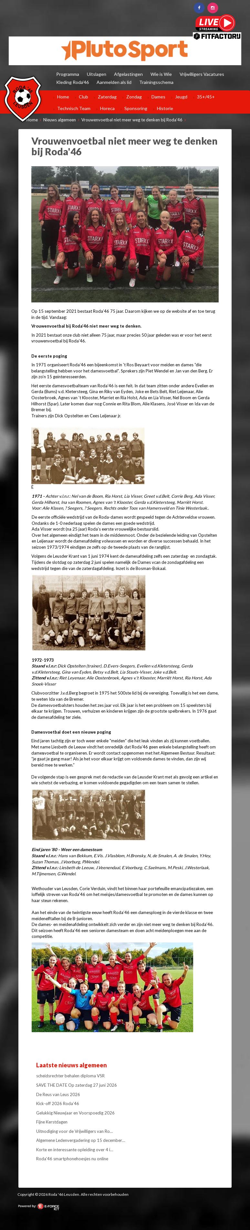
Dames (158, 96)
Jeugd (181, 96)
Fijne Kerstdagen (52, 1121)
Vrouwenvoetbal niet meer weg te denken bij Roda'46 (131, 119)
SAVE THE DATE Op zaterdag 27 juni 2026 (76, 1085)
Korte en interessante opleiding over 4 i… (74, 1149)
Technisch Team (73, 108)
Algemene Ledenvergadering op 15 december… (80, 1140)
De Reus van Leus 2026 (58, 1094)
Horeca (107, 108)
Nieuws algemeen (59, 119)
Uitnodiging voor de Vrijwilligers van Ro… (74, 1131)
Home (63, 96)
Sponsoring (135, 108)
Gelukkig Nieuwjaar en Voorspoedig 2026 (75, 1112)
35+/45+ (206, 96)
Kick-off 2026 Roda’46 (57, 1103)
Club (83, 96)
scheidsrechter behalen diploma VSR (70, 1075)
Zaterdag (107, 96)
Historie (165, 108)
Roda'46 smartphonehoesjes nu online (72, 1158)
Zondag (134, 96)
